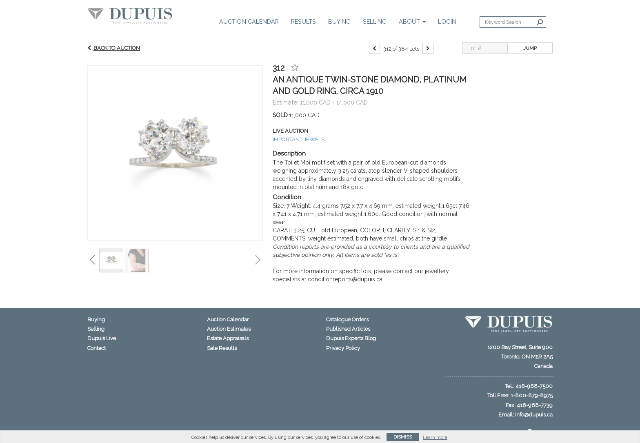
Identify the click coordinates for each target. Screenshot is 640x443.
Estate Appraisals (228, 338)
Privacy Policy (343, 348)
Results (303, 21)
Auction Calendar (249, 21)
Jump (530, 48)
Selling (375, 21)
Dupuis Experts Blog (351, 338)
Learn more (435, 437)
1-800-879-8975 (532, 395)
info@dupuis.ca (534, 415)
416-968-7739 (535, 405)
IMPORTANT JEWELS (298, 139)
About (412, 21)
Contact (96, 348)
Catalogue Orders (347, 319)
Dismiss (402, 437)
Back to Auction (116, 48)
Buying (339, 21)
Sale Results (222, 348)
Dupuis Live (101, 338)
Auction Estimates (229, 329)
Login (447, 21)
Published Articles (348, 329)
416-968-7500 (534, 386)
